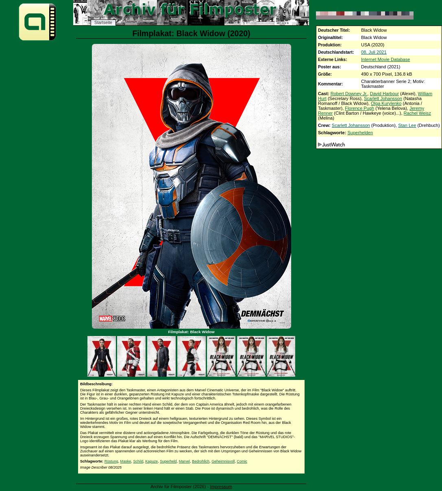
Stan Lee (407, 125)
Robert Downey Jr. (349, 93)
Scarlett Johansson (383, 98)
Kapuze (151, 461)
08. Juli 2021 (374, 52)
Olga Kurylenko (386, 103)
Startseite (103, 22)
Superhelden (360, 132)
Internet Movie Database (385, 59)
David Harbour (384, 93)
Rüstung (111, 461)
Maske (125, 461)
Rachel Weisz (417, 113)
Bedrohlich (200, 461)
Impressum (221, 486)
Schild (138, 461)
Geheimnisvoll (223, 461)
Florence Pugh (359, 108)
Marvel (184, 461)
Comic (242, 461)
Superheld (168, 461)
